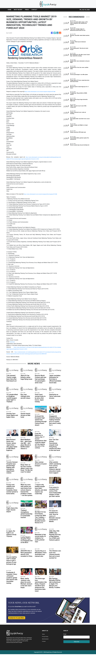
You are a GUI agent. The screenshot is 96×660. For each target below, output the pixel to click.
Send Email (13, 343)
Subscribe (76, 647)
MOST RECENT (18, 9)
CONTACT (34, 9)
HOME (9, 9)
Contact (44, 647)
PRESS (27, 9)
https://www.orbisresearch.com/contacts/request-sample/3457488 (42, 91)
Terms (43, 640)
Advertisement (46, 644)
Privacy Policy (46, 642)
